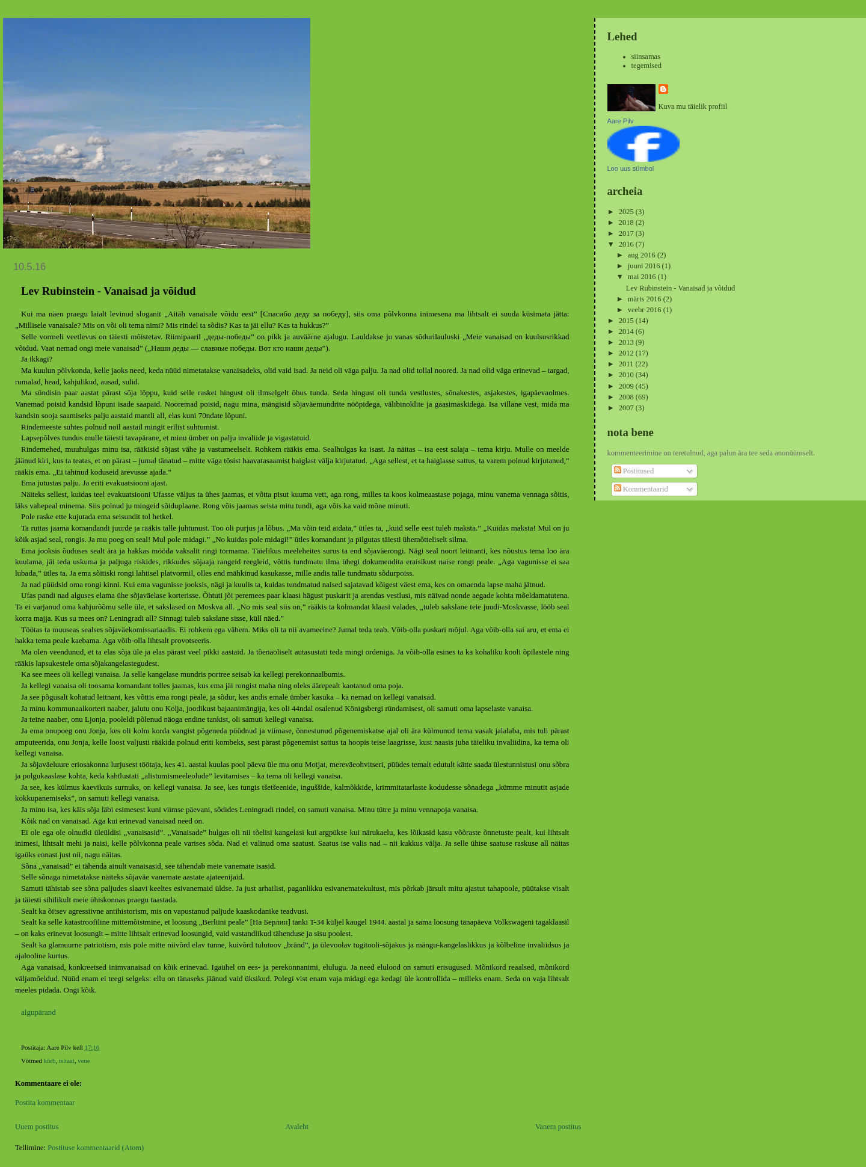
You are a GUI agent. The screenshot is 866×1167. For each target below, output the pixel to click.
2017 (627, 233)
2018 (627, 222)
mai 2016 (643, 277)
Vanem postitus (558, 1126)
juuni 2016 (645, 266)
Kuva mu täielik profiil (693, 106)
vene (84, 1060)
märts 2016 (645, 299)
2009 (627, 386)
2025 (627, 212)
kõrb (50, 1060)
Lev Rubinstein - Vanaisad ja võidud (680, 288)
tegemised (646, 65)
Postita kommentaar (45, 1102)
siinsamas (646, 56)
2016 (627, 244)
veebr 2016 (645, 310)
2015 (627, 320)
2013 (627, 342)
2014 (627, 331)
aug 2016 (642, 255)
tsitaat (67, 1060)
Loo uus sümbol (630, 168)
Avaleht (297, 1126)
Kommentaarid (641, 489)
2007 (627, 408)
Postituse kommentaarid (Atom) (96, 1148)
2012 (627, 353)
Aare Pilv (620, 121)
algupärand (38, 1012)
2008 (627, 397)
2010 (627, 375)
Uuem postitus (36, 1126)
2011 (627, 364)
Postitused (634, 471)
